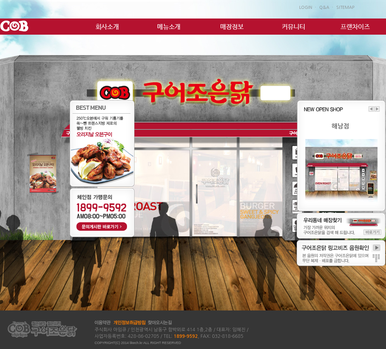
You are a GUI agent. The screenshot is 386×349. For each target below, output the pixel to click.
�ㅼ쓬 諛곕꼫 (346, 89)
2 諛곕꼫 (24, 138)
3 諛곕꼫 (36, 138)
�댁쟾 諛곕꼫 (20, 89)
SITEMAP (345, 7)
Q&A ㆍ (326, 7)
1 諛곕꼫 (11, 138)
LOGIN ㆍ (308, 7)
